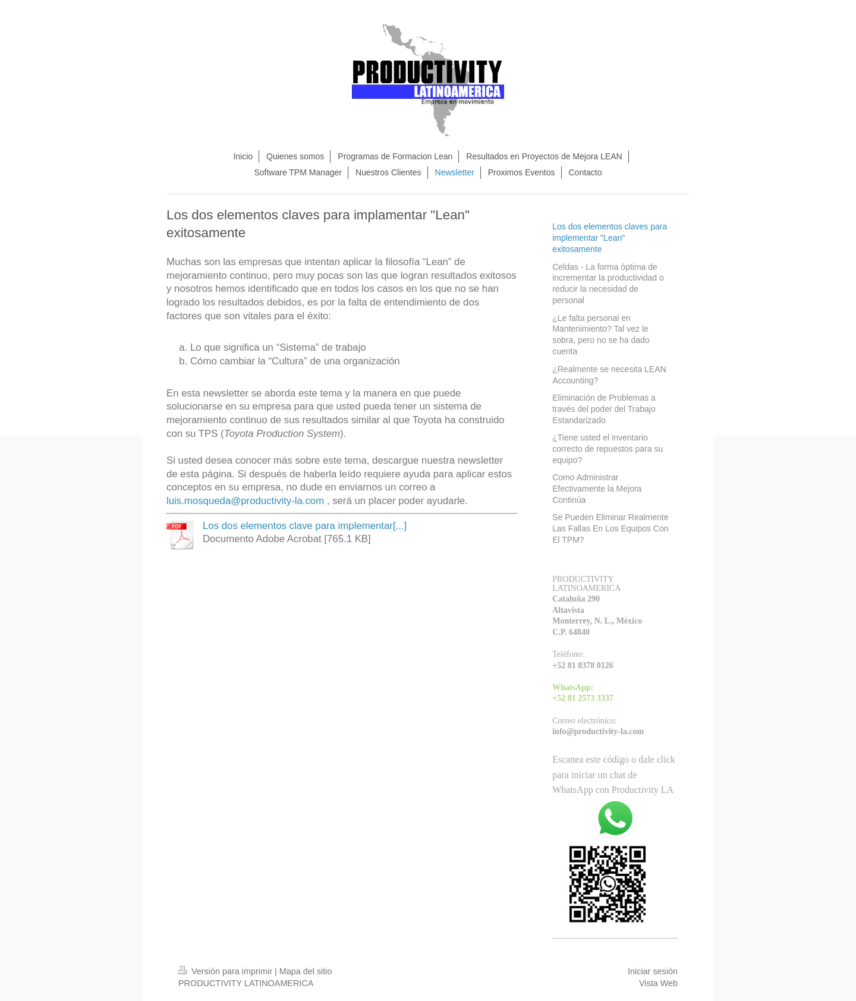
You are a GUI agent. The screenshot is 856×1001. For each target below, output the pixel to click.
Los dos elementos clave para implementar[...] (305, 525)
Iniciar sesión (653, 971)
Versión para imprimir (226, 971)
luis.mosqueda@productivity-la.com (245, 500)
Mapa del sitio (305, 971)
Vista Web (658, 983)
